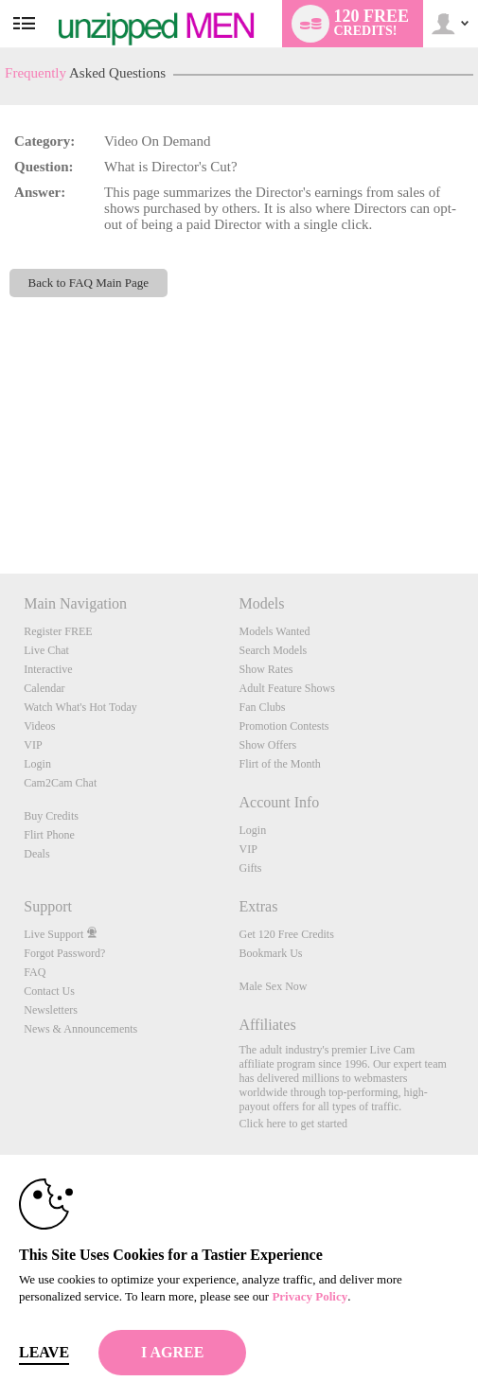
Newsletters (51, 1010)
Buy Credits (51, 816)
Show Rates (265, 669)
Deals (36, 853)
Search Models (273, 650)
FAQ (34, 972)
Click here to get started (293, 1123)
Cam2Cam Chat (60, 782)
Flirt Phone (49, 834)
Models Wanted (274, 631)
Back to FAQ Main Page (89, 282)
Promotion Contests (283, 726)
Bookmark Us (270, 953)
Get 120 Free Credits (286, 934)
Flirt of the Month (279, 763)
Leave (44, 1352)
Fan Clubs (262, 707)
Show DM (0, 503)
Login (37, 763)
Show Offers (267, 745)
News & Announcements (80, 1029)
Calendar (44, 688)
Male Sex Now (273, 986)
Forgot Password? (64, 953)
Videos (39, 726)
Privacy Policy (309, 1296)
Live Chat (46, 650)
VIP (33, 745)
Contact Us (49, 991)
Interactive (48, 669)
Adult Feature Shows (286, 688)
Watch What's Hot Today (80, 707)
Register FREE (58, 631)
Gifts (250, 868)
